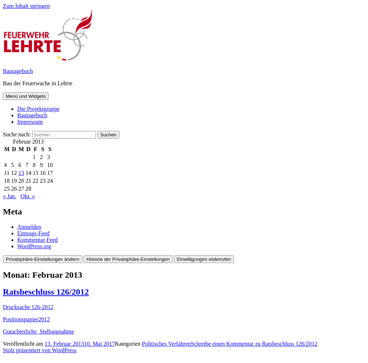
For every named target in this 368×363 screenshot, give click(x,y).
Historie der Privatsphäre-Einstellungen (128, 259)
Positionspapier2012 (26, 319)
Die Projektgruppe (38, 109)
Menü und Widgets (26, 96)
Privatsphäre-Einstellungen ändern (42, 259)
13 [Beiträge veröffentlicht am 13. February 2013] (21, 173)
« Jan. (9, 196)
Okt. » (27, 196)
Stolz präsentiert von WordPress (40, 350)
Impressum (30, 122)
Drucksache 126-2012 (28, 307)
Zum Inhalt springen (26, 6)
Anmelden (29, 227)
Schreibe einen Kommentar (254, 344)
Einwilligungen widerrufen (204, 259)
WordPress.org (34, 246)
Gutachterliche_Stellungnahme (38, 331)
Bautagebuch (18, 71)
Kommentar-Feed (37, 240)
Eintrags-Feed (33, 233)
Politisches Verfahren (166, 344)
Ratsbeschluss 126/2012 (46, 291)
